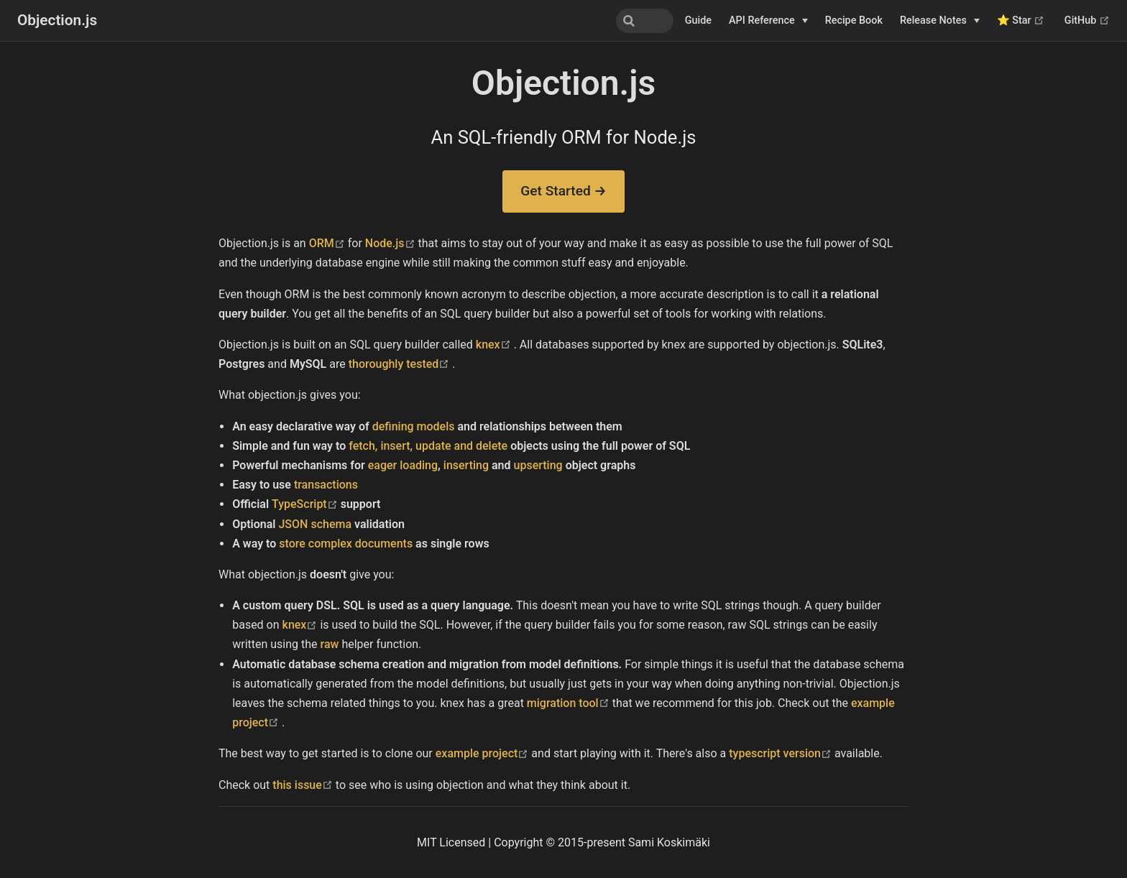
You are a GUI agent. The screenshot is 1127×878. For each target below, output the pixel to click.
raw (330, 644)
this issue (304, 785)
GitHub (1087, 21)
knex (495, 344)
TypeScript (306, 504)
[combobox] (600, 21)
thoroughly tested (401, 364)
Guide (698, 20)
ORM (328, 243)
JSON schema (314, 524)
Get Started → (563, 190)
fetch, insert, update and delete (428, 446)
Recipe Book (854, 20)
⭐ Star (1021, 21)
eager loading (403, 465)
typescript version (781, 753)
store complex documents (346, 543)
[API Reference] (768, 21)
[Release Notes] (940, 21)
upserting (538, 465)
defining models (413, 426)
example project (484, 753)
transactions (326, 484)
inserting (466, 465)
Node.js (391, 243)
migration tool (569, 703)
